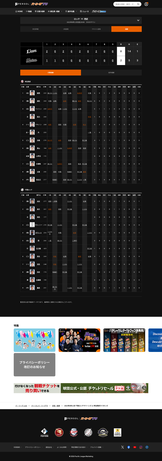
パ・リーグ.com (21, 406)
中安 (89, 117)
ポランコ (38, 233)
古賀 (38, 172)
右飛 (64, 93)
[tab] (50, 72)
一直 (49, 240)
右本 (50, 109)
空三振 (84, 164)
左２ (50, 140)
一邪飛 (55, 201)
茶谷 (38, 256)
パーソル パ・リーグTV (39, 406)
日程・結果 (56, 406)
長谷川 (38, 180)
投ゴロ (89, 101)
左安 (64, 101)
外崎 (38, 140)
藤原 (38, 288)
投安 (49, 209)
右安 (79, 93)
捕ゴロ (74, 101)
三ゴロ (74, 109)
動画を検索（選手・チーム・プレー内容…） (128, 4)
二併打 (74, 240)
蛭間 (38, 93)
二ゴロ (55, 93)
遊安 (79, 101)
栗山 (38, 148)
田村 (38, 272)
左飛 (69, 93)
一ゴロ (64, 109)
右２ (84, 124)
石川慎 (38, 248)
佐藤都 (38, 280)
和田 (38, 217)
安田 (38, 264)
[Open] (138, 20)
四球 (59, 124)
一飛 (89, 132)
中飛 (89, 93)
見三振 (84, 140)
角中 (38, 209)
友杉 (38, 201)
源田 (38, 101)
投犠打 (69, 172)
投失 (79, 164)
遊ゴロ (50, 93)
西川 (38, 117)
